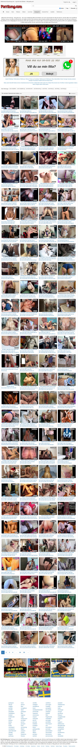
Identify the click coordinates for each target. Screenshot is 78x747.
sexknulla (35, 718)
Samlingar (46, 167)
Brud (15, 554)
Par (36, 130)
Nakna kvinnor (17, 82)
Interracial (68, 167)
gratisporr (23, 711)
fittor (22, 706)
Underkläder (34, 186)
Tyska (69, 204)
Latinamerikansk (43, 444)
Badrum (22, 167)
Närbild (16, 166)
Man (15, 629)
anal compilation (12, 88)
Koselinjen (36, 79)
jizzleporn (11, 703)
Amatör (22, 111)
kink (59, 720)
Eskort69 (11, 82)
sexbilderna (36, 706)
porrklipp (23, 720)
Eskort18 (44, 80)
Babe (52, 148)
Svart (10, 130)
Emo (67, 186)
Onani (52, 240)
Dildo (49, 609)
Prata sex (31, 79)
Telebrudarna (17, 79)
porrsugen (48, 704)
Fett (70, 186)
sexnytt (60, 711)
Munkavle (15, 444)
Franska (9, 444)
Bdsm (14, 111)
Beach (52, 517)
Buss (35, 112)
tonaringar (60, 709)
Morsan (49, 223)
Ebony (71, 148)
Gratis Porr (45, 82)
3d (3, 111)
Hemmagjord (31, 149)
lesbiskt (48, 713)
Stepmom (50, 389)
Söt (6, 387)
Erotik (41, 82)
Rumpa (34, 221)
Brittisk (17, 112)
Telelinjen (11, 79)
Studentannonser (25, 82)
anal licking (57, 88)
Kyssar (47, 499)
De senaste (72, 93)
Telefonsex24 (43, 79)
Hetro (62, 8)
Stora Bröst (5, 112)
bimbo (10, 722)
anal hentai (44, 88)
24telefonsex (61, 704)
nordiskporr (12, 713)
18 (64, 295)
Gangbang (14, 499)
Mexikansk (70, 444)
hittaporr (60, 715)
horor (22, 703)
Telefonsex (22, 79)
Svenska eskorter (72, 79)
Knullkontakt (36, 82)
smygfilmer (24, 708)
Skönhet (10, 129)
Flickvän (50, 536)
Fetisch (60, 149)
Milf (45, 223)
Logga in (74, 2)
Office (46, 573)
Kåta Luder (6, 82)
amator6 (60, 703)
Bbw (70, 111)
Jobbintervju (23, 555)
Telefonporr (48, 79)
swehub (60, 706)
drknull (10, 704)
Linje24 (7, 79)
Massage (51, 444)
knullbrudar (12, 716)
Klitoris (11, 240)
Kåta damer (45, 84)
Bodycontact (49, 80)
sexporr (35, 716)
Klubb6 (40, 80)
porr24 (34, 720)
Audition (10, 461)
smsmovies (36, 715)
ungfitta (10, 706)
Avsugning (11, 112)
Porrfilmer (62, 82)
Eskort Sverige (63, 79)
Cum (63, 167)
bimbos (10, 720)
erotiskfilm (48, 718)
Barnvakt (41, 536)
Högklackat (27, 186)
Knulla (66, 82)
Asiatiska (31, 332)
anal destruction (29, 88)
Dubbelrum (72, 260)
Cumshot (26, 315)
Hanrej (25, 149)
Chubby (60, 186)
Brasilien (67, 297)
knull (10, 718)
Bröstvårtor (33, 481)
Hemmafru (23, 297)
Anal (5, 111)
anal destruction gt (37, 88)
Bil (70, 221)
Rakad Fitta (51, 82)
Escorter (31, 82)
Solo (13, 223)
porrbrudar (35, 711)
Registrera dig (66, 2)
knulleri (10, 715)
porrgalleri (48, 708)
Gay (67, 8)
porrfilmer (60, 713)
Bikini (47, 295)
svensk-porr (24, 718)
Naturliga (50, 241)
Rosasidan (35, 80)
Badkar (30, 166)
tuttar (59, 708)
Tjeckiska (4, 536)
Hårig (64, 149)
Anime (10, 111)
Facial (31, 315)
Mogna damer (39, 84)
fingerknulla (49, 716)
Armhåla (30, 351)
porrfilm (11, 708)
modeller (48, 706)
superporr (35, 713)
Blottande (4, 444)
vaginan (23, 715)
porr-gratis (48, 709)
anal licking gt (63, 88)
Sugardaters (71, 82)
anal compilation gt (21, 88)
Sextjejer (31, 80)
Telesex (27, 79)
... (16, 652)
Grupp (33, 295)
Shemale (73, 8)
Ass (29, 111)
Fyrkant (66, 389)
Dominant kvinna (24, 389)
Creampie (45, 204)
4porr (22, 709)
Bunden (70, 203)
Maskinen (49, 610)
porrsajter (48, 720)
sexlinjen (48, 711)
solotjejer (35, 704)
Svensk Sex (57, 82)
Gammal (8, 223)
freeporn (60, 718)
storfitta (35, 703)
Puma (33, 130)
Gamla (50, 573)
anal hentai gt (51, 88)
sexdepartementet (37, 709)
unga (22, 716)
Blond (22, 130)
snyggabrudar (61, 716)
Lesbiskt (29, 297)
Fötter (10, 572)
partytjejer (11, 711)
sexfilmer (48, 703)
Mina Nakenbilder (56, 79)
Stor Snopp (23, 536)
